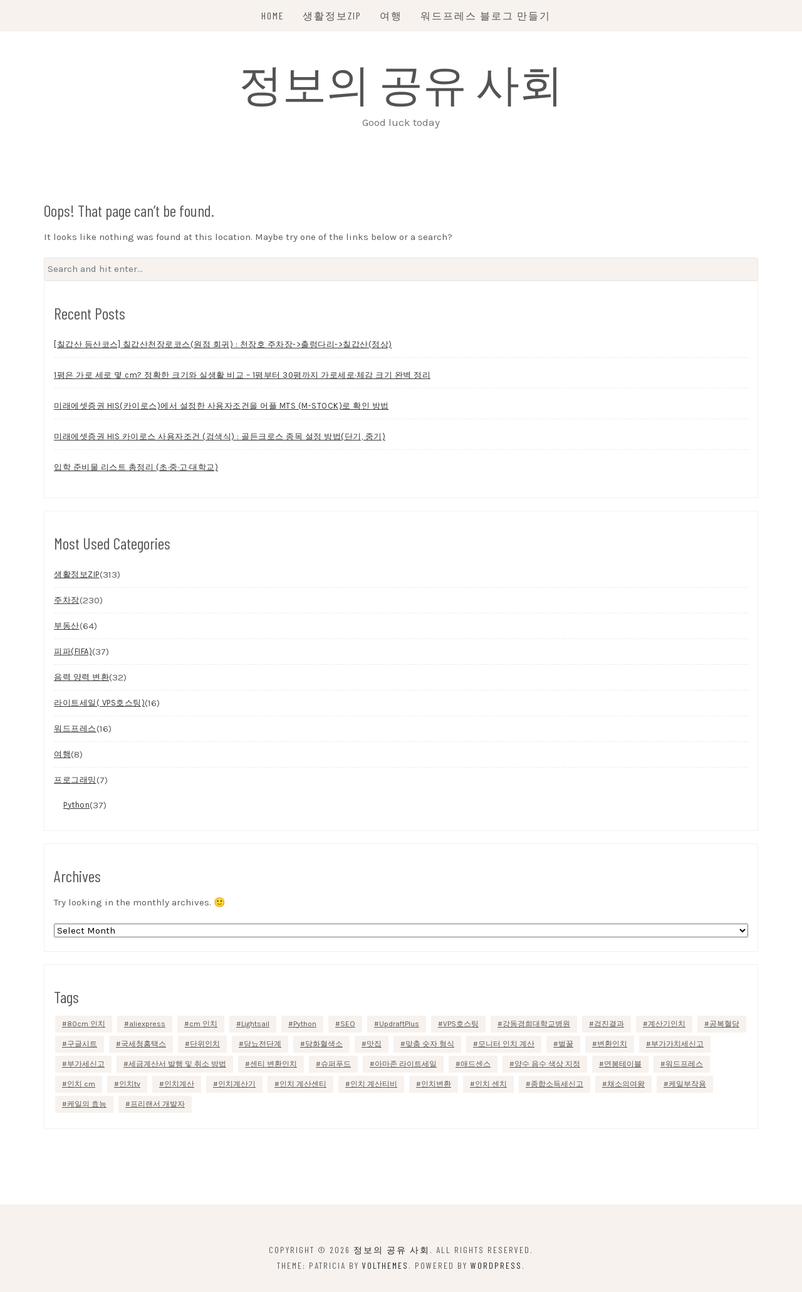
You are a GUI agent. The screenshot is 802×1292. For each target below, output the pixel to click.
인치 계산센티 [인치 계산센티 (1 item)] (302, 1084)
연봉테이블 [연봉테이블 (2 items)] (623, 1064)
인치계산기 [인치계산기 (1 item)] (237, 1084)
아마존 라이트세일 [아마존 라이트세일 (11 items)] (406, 1064)
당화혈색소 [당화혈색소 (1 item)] (324, 1043)
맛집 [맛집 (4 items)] (374, 1043)
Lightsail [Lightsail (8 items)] (255, 1023)
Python (76, 805)
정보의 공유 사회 (401, 82)
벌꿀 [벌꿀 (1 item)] (565, 1043)
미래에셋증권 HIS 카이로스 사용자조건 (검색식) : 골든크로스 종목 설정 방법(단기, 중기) (219, 436)
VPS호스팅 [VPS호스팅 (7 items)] (461, 1023)
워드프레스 (75, 728)
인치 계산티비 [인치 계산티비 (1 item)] (373, 1084)
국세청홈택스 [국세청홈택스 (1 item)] (143, 1043)
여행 (391, 15)
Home (272, 15)
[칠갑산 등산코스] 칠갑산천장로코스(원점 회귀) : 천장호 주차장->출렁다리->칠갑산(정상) (223, 344)
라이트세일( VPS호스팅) (99, 702)
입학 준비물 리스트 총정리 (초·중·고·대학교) (136, 467)
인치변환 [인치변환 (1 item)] (436, 1084)
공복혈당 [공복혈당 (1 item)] (724, 1023)
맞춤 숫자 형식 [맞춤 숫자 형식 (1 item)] (429, 1043)
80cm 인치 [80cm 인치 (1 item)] (86, 1023)
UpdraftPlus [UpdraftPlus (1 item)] (399, 1023)
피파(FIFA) (73, 651)
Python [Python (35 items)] (304, 1023)
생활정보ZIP (332, 15)
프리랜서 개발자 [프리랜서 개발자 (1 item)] (157, 1104)
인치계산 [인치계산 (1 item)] (179, 1084)
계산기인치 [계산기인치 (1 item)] (666, 1023)
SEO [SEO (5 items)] (347, 1023)
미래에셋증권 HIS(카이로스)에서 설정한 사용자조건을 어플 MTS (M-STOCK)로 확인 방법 (221, 405)
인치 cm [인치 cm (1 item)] (81, 1084)
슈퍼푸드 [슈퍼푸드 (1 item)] (336, 1064)
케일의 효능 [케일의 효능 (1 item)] (87, 1104)
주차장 (67, 600)
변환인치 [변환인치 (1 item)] (612, 1043)
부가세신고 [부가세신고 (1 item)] (86, 1064)
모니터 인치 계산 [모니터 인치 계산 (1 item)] (506, 1043)
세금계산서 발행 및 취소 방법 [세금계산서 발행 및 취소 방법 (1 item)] (177, 1064)
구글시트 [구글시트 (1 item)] (82, 1043)
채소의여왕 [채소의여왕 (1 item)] (626, 1084)
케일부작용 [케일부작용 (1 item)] (687, 1084)
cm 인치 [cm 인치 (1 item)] (203, 1023)
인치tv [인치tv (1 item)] (129, 1084)
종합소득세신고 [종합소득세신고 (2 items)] (557, 1084)
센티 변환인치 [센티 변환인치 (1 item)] (273, 1064)
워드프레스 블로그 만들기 (485, 15)
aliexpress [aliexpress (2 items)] (147, 1023)
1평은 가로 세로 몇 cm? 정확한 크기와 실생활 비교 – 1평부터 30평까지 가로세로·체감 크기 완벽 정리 (242, 375)
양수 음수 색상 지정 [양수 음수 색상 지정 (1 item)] (547, 1064)
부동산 (67, 625)
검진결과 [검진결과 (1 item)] (609, 1023)
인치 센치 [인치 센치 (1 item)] (491, 1084)
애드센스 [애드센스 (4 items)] (476, 1064)
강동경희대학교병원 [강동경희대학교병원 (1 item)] (536, 1023)
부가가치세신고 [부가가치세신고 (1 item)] (677, 1043)
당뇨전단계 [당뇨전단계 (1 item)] (262, 1043)
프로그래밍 (75, 779)
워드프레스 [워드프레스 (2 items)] (684, 1064)
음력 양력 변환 (81, 677)
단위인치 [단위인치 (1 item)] (205, 1043)
